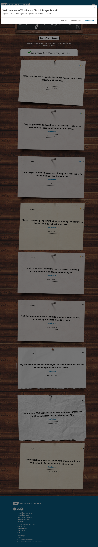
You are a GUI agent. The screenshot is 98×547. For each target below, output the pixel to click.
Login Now (64, 20)
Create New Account (75, 20)
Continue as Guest (89, 20)
